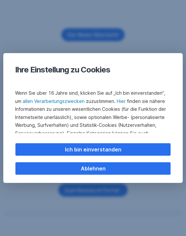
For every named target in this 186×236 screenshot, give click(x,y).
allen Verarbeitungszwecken (54, 101)
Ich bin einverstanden (93, 149)
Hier (121, 101)
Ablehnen (93, 168)
